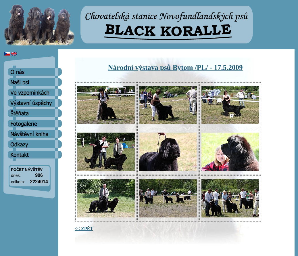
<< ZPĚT (84, 228)
